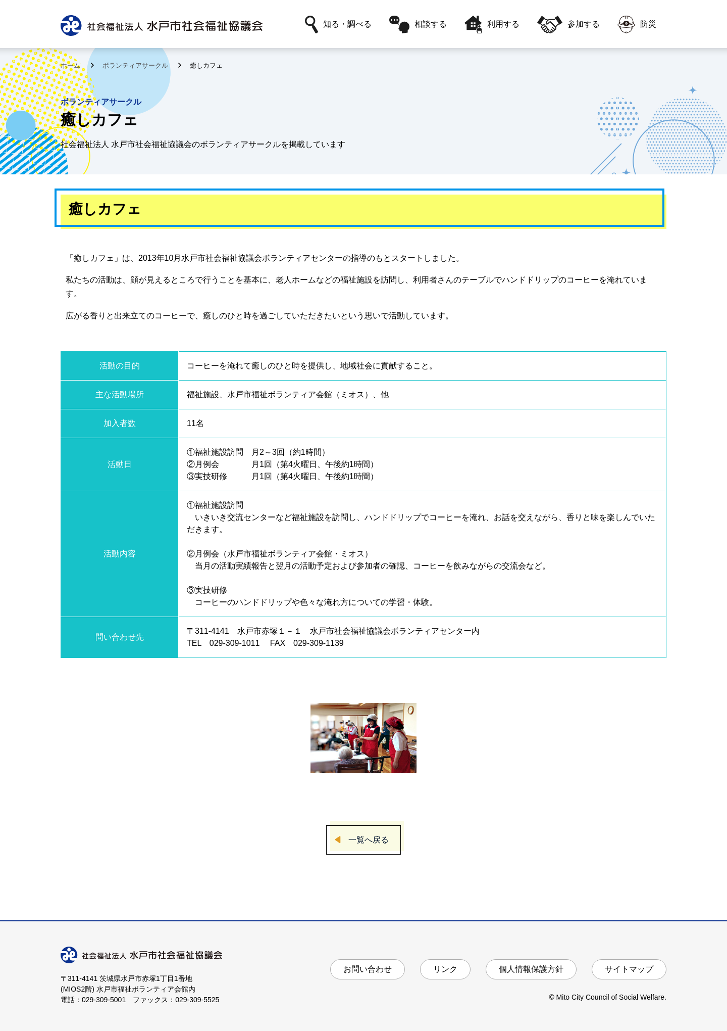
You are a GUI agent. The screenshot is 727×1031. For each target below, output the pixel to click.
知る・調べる (338, 24)
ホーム (71, 65)
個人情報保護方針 (531, 969)
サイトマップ (629, 969)
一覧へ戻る (368, 839)
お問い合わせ (367, 969)
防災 (636, 24)
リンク (445, 969)
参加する (568, 24)
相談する (418, 24)
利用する (492, 24)
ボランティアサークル (136, 65)
